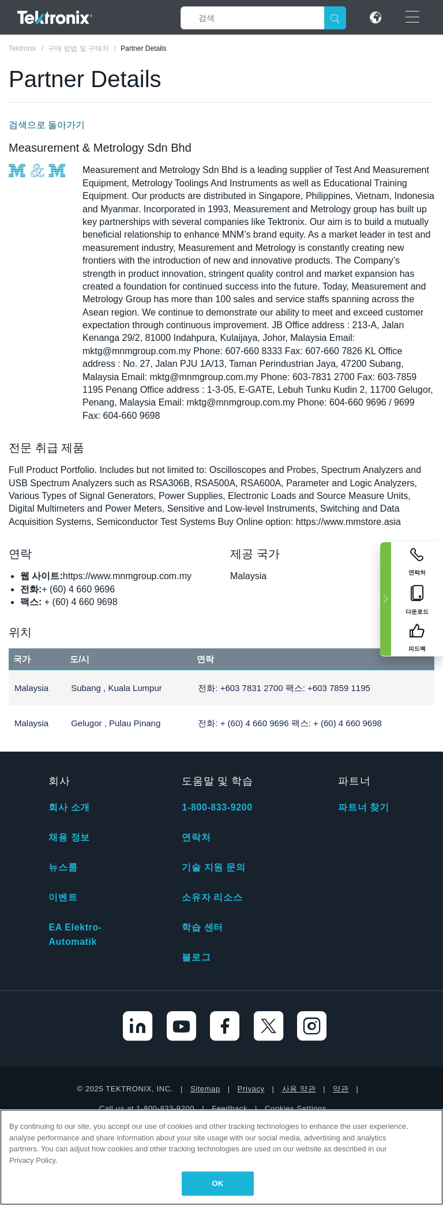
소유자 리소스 (212, 897)
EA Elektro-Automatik (75, 934)
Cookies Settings (295, 1108)
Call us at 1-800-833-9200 (146, 1108)
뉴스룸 (62, 867)
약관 (340, 1088)
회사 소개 (68, 807)
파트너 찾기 (363, 807)
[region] (221, 1157)
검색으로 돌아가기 (47, 125)
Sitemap (205, 1088)
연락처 (196, 837)
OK (218, 1183)
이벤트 (62, 897)
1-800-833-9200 (217, 807)
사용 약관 (299, 1088)
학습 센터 (202, 927)
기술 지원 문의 (213, 867)
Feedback (229, 1108)
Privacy (251, 1088)
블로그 (196, 957)
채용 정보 (68, 837)
